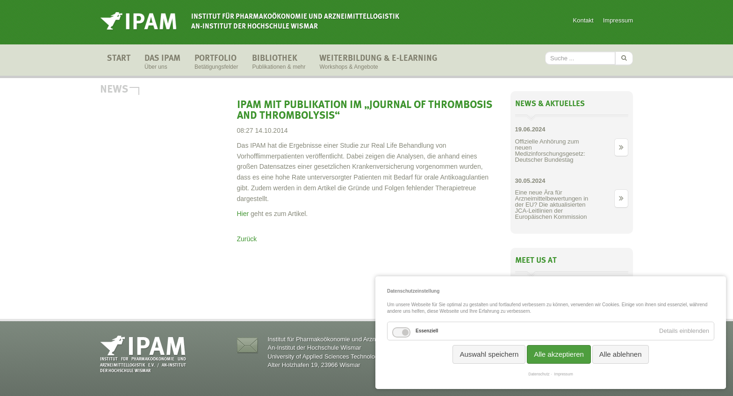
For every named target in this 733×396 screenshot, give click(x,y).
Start (118, 62)
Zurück (247, 239)
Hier (243, 213)
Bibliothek (278, 62)
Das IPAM (162, 62)
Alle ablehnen (620, 354)
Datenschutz (538, 374)
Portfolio (216, 62)
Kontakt (583, 20)
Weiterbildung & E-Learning (378, 62)
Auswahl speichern (489, 354)
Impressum (618, 20)
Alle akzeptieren (559, 354)
